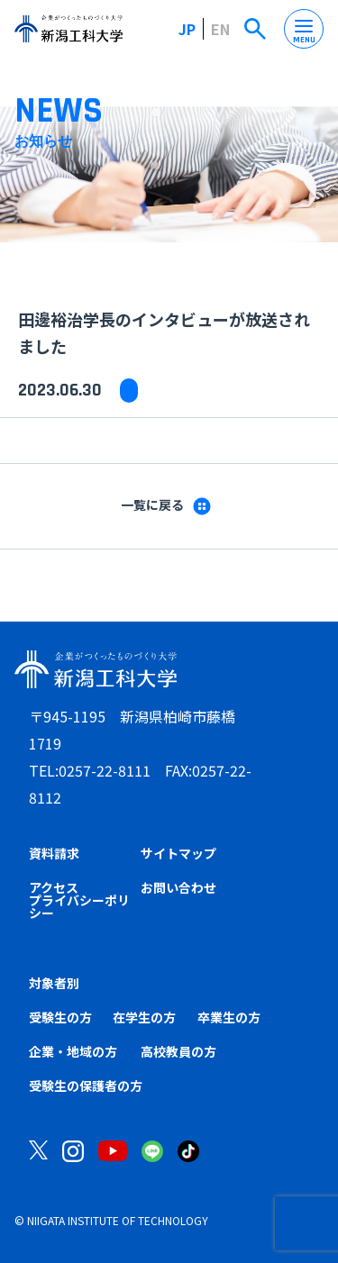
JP (187, 29)
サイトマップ (178, 853)
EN (220, 29)
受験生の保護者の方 (85, 1085)
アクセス (53, 887)
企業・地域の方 (73, 1051)
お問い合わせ (178, 887)
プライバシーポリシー (79, 906)
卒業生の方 (228, 1017)
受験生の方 (60, 1017)
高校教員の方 (178, 1051)
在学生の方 (144, 1017)
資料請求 (54, 853)
